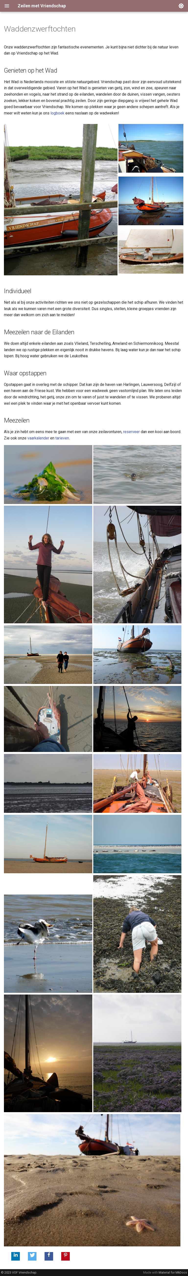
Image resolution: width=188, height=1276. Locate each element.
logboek (57, 113)
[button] (15, 1256)
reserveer (131, 431)
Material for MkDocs (173, 1272)
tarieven (62, 438)
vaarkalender (38, 438)
